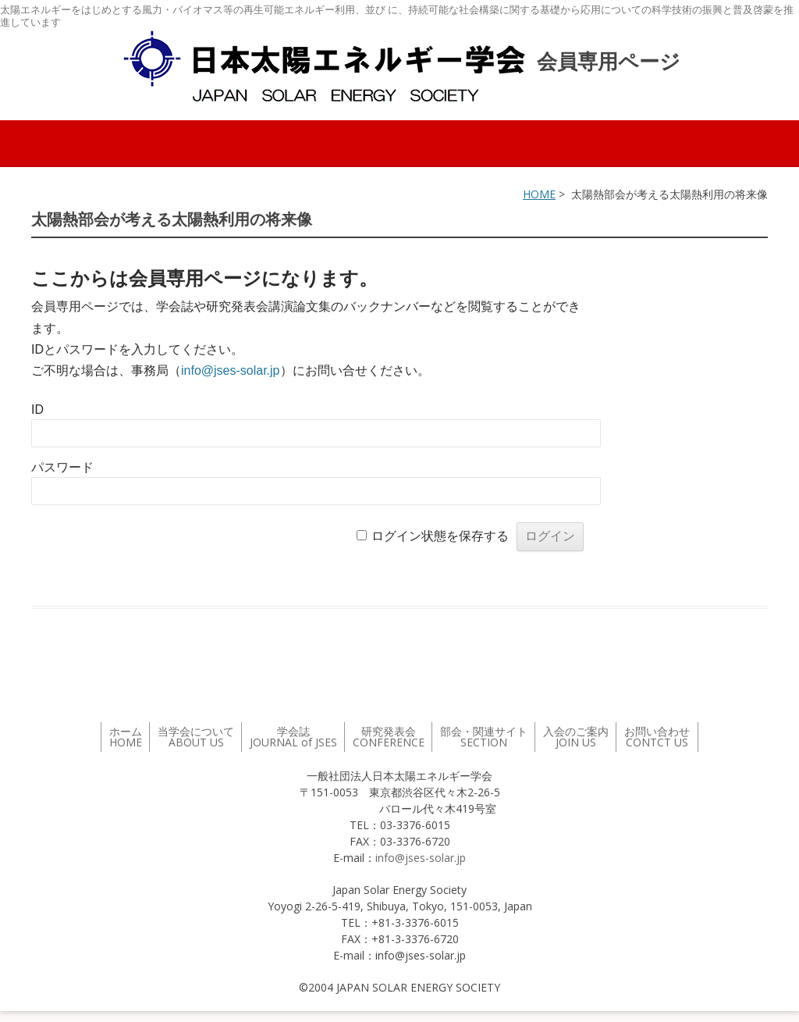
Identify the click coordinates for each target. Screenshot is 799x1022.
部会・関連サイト (483, 737)
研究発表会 (388, 737)
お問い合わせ (657, 737)
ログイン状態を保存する (440, 536)
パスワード (62, 467)
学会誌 (293, 737)
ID (37, 409)
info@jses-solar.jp (230, 370)
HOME (539, 194)
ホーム (125, 737)
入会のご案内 (576, 737)
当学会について (196, 737)
